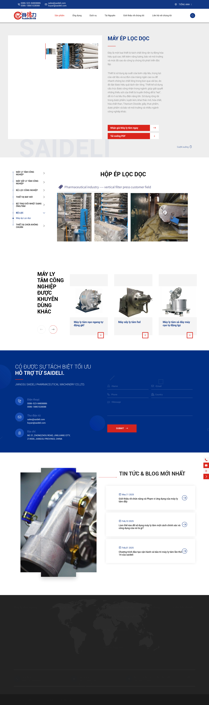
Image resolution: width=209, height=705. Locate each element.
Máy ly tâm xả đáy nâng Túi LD (72, 631)
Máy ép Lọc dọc (23, 218)
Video (176, 631)
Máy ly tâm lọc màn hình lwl (27, 631)
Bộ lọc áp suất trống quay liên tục (118, 635)
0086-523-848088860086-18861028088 (31, 4)
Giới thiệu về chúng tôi (133, 15)
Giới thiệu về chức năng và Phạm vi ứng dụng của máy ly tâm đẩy (150, 500)
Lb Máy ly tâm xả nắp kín (70, 622)
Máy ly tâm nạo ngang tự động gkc (30, 613)
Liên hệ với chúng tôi (162, 15)
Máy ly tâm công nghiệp (25, 173)
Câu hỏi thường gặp (182, 618)
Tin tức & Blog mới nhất (155, 474)
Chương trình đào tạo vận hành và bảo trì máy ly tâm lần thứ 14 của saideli (152, 553)
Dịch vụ (93, 15)
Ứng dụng (77, 15)
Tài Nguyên (110, 15)
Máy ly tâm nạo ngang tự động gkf (88, 323)
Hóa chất (151, 618)
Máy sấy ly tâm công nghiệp (27, 182)
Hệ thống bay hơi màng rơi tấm (117, 662)
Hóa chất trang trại (156, 627)
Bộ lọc (19, 213)
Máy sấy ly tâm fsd (129, 322)
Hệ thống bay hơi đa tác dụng (116, 653)
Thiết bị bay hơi (24, 197)
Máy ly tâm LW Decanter (25, 636)
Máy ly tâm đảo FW (23, 645)
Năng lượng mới (154, 631)
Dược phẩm (152, 613)
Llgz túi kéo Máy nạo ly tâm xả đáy (74, 618)
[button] (53, 329)
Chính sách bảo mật (166, 700)
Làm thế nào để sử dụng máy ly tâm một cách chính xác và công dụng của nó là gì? (152, 526)
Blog (175, 622)
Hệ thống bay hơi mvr (112, 658)
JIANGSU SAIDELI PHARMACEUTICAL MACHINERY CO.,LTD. (55, 700)
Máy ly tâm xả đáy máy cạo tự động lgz (176, 323)
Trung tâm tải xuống (183, 627)
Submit (124, 428)
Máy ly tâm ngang (25, 607)
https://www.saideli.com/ (185, 636)
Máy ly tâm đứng (69, 607)
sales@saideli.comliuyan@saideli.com (57, 4)
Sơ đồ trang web (142, 700)
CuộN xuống (184, 146)
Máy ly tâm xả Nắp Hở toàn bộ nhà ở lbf (77, 627)
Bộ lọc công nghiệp (27, 190)
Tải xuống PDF (134, 136)
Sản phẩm (59, 15)
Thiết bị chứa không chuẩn (27, 225)
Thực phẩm (152, 622)
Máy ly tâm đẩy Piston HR (26, 640)
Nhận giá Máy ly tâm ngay (134, 128)
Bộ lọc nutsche (109, 640)
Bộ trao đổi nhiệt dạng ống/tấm (29, 204)
